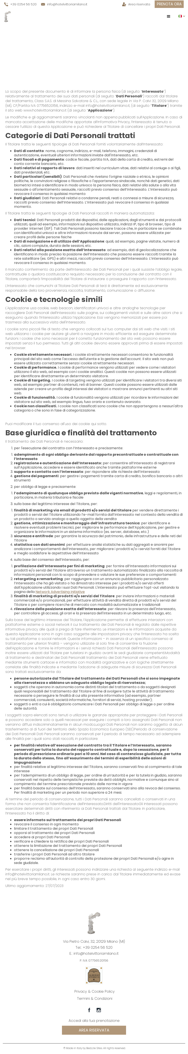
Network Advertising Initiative (60, 591)
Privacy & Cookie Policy (94, 991)
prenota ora (169, 4)
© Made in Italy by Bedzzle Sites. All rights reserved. (94, 1048)
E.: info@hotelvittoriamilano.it (94, 953)
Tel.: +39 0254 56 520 (94, 947)
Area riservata (94, 1030)
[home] (7, 16)
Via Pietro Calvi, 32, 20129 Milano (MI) (94, 941)
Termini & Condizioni (94, 998)
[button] (168, 16)
